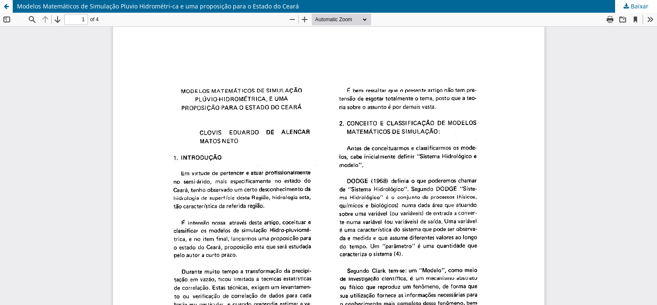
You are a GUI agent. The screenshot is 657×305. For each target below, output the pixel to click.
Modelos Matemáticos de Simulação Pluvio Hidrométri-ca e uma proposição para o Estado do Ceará (158, 6)
